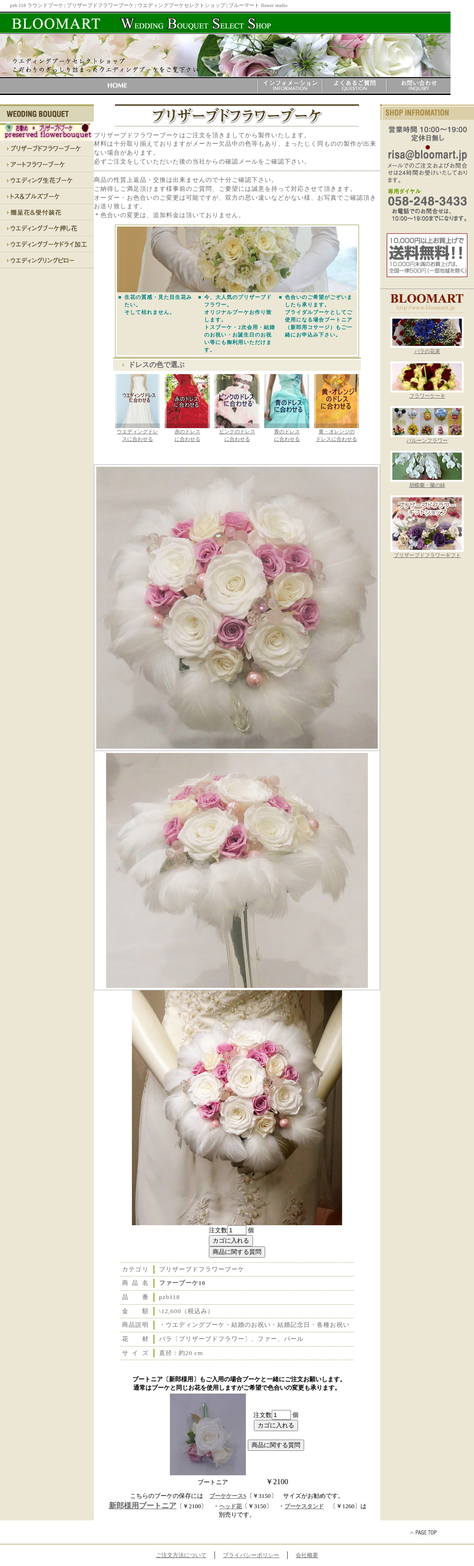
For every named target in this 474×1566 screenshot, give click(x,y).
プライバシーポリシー (251, 1555)
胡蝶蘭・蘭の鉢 (427, 483)
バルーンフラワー (427, 438)
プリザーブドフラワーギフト (427, 553)
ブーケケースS (227, 1496)
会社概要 (307, 1555)
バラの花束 (427, 349)
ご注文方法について (181, 1555)
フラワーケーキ (427, 393)
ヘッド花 (230, 1506)
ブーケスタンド (304, 1506)
